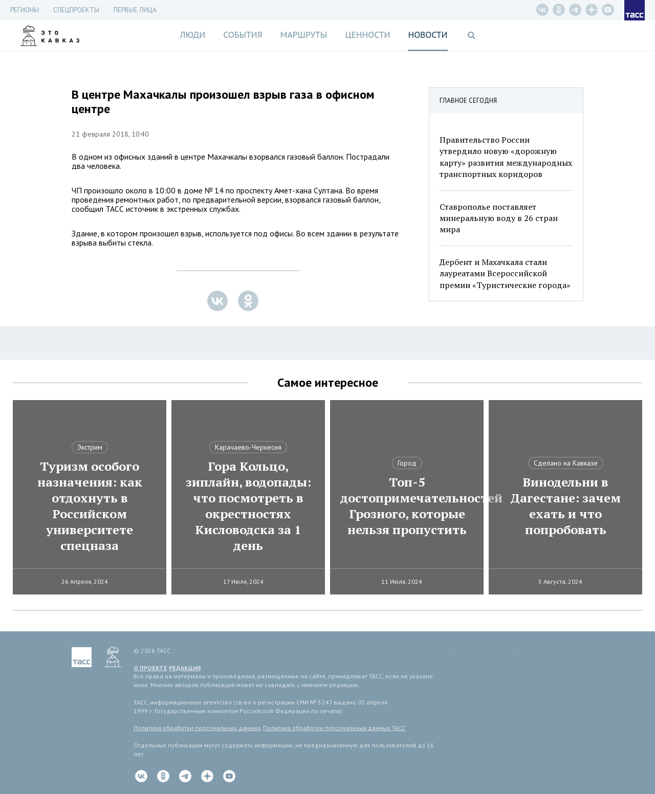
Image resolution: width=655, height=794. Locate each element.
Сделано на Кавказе (566, 463)
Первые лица (135, 10)
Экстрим (89, 447)
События (242, 35)
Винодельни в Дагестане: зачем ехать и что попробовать (565, 506)
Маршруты (304, 35)
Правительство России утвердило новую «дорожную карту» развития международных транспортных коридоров (506, 157)
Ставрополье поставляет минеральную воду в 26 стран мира (499, 218)
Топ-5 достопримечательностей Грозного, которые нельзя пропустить (406, 506)
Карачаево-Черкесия (248, 447)
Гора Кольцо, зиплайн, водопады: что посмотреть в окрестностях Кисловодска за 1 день (248, 506)
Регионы (24, 10)
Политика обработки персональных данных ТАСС (334, 728)
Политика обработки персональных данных (197, 728)
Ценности (367, 35)
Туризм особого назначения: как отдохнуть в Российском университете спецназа (89, 506)
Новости (427, 35)
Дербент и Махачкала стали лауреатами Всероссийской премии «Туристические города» (505, 273)
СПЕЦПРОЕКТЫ (76, 10)
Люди (192, 35)
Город (407, 463)
